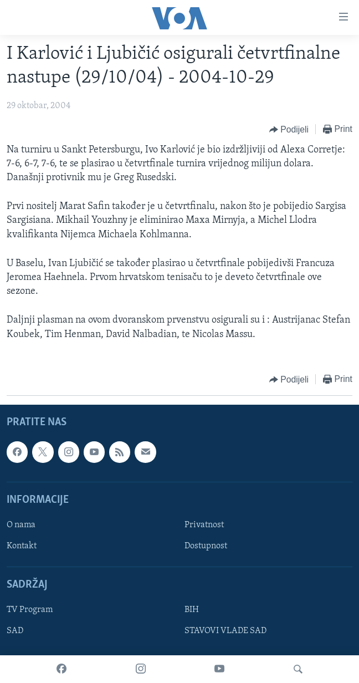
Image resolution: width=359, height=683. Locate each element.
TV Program (30, 609)
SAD (15, 630)
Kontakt (22, 546)
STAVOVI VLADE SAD (225, 630)
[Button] (289, 130)
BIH (191, 609)
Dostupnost (205, 546)
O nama (21, 525)
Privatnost (204, 525)
